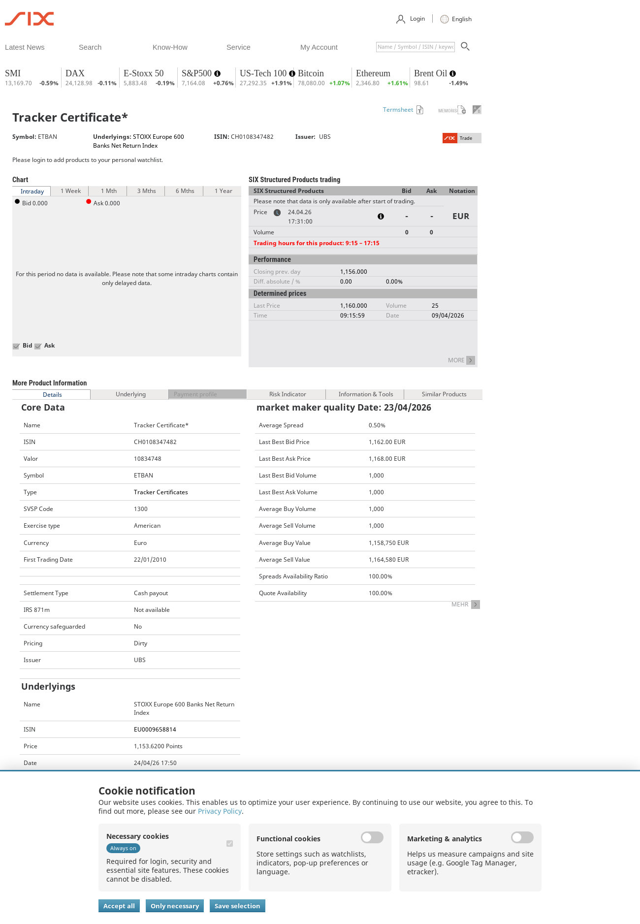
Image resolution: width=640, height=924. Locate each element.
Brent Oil (431, 73)
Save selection (237, 905)
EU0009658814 (155, 729)
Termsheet (398, 109)
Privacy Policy (220, 811)
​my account (319, 47)
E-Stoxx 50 (144, 73)
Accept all (119, 905)
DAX (75, 73)
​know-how (170, 47)
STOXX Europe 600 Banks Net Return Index (138, 140)
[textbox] (415, 47)
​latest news (25, 47)
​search (90, 47)
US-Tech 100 (264, 73)
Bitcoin (311, 73)
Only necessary (175, 905)
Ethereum (373, 73)
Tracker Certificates (161, 492)
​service (238, 47)
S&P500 (198, 73)
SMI (13, 73)
